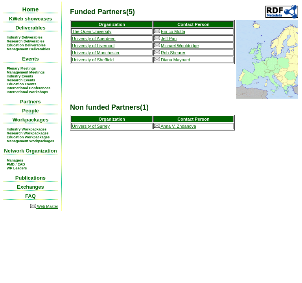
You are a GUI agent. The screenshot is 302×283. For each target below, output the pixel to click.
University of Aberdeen (94, 38)
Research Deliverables (25, 41)
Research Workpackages (27, 133)
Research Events (21, 80)
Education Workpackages (28, 137)
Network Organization (30, 151)
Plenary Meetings (21, 68)
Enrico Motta (173, 31)
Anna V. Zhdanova (175, 126)
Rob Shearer (173, 52)
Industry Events (20, 76)
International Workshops (27, 92)
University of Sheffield (93, 59)
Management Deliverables (28, 49)
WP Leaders (17, 168)
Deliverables (30, 28)
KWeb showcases (30, 19)
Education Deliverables (26, 45)
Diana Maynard (175, 59)
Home (30, 9)
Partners (30, 102)
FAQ (30, 196)
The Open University (91, 31)
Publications (30, 178)
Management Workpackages (30, 141)
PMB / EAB (16, 164)
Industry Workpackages (26, 129)
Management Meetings (26, 72)
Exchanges (30, 187)
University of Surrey (91, 126)
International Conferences (28, 88)
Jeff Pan (169, 38)
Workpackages (31, 120)
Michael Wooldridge (180, 45)
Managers (15, 160)
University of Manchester (96, 52)
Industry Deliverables (24, 37)
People (30, 111)
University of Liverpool (93, 45)
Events (30, 59)
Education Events (22, 84)
